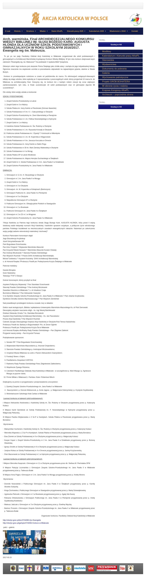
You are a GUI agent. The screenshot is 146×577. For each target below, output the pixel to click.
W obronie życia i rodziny (115, 86)
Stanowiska (108, 60)
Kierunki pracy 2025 (75, 32)
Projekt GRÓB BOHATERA (116, 81)
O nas (7, 31)
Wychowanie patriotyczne (115, 77)
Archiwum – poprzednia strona (117, 94)
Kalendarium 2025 (96, 32)
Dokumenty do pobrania (114, 68)
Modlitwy (106, 51)
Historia (17, 32)
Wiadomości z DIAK (117, 32)
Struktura (30, 32)
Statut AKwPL (57, 31)
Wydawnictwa (109, 64)
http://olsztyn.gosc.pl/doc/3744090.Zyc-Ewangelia (22, 520)
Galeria (106, 73)
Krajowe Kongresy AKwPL (115, 90)
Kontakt (134, 31)
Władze (43, 32)
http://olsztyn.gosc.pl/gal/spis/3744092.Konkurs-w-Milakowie (26, 523)
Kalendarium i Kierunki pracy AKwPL (121, 56)
